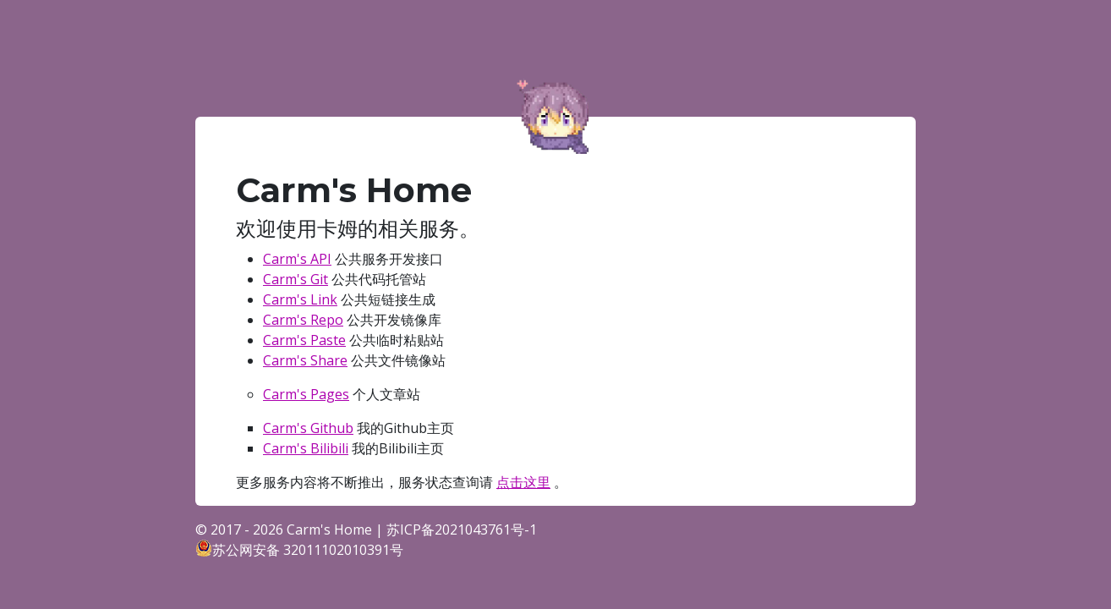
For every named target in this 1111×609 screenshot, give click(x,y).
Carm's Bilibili (305, 448)
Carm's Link (300, 299)
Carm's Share (305, 360)
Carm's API (297, 259)
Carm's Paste (304, 340)
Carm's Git (295, 279)
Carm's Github (308, 428)
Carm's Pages (306, 394)
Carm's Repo (303, 319)
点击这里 (523, 482)
